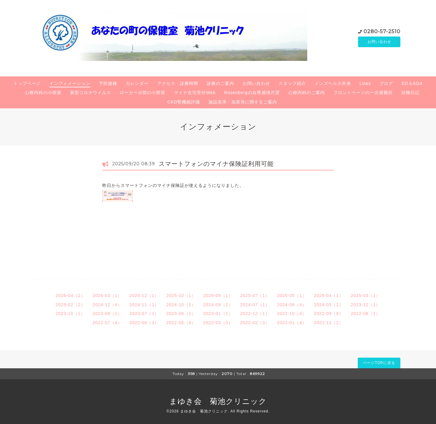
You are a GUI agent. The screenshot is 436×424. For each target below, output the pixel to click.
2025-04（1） (328, 295)
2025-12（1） (144, 295)
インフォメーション (69, 83)
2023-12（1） (365, 304)
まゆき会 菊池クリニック (218, 401)
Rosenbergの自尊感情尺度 (252, 92)
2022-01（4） (292, 322)
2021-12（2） (328, 322)
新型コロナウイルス (90, 92)
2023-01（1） (218, 313)
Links (365, 83)
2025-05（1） (292, 295)
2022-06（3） (144, 322)
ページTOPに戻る (379, 363)
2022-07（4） (107, 322)
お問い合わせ (379, 41)
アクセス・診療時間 (177, 83)
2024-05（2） (328, 304)
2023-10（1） (70, 313)
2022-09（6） (328, 313)
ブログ (386, 83)
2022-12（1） (255, 313)
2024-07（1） (255, 304)
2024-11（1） (144, 304)
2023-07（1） (144, 313)
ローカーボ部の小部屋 (142, 92)
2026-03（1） (107, 295)
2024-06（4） (292, 304)
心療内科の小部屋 (43, 92)
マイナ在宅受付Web (195, 92)
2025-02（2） (70, 304)
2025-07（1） (255, 295)
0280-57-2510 (382, 31)
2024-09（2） (218, 304)
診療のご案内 (220, 83)
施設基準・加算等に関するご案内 (243, 102)
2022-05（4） (181, 322)
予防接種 (108, 83)
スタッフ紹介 (292, 83)
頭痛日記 (410, 92)
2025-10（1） (181, 295)
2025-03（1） (365, 295)
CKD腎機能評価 (183, 102)
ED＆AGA (412, 83)
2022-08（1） (365, 313)
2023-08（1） (107, 313)
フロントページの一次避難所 (363, 92)
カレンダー (137, 83)
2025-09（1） (218, 295)
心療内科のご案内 (306, 92)
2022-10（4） (292, 313)
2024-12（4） (107, 304)
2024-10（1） (181, 304)
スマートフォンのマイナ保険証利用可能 (216, 163)
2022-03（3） (218, 322)
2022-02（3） (255, 322)
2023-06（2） (181, 313)
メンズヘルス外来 (333, 83)
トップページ (27, 83)
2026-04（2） (70, 295)
